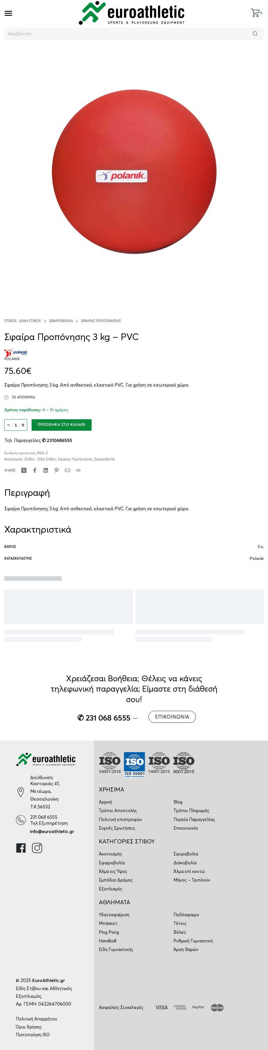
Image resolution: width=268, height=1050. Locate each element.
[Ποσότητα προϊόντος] (15, 425)
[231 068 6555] (21, 820)
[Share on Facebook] (34, 470)
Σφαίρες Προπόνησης (101, 321)
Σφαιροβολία (61, 321)
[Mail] (67, 470)
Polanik (257, 558)
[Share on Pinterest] (56, 470)
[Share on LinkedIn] (45, 470)
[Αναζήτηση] (255, 34)
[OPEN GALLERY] (134, 175)
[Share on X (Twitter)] (23, 470)
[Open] (8, 13)
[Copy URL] (78, 470)
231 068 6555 (43, 817)
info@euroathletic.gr (52, 831)
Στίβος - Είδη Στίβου (22, 321)
